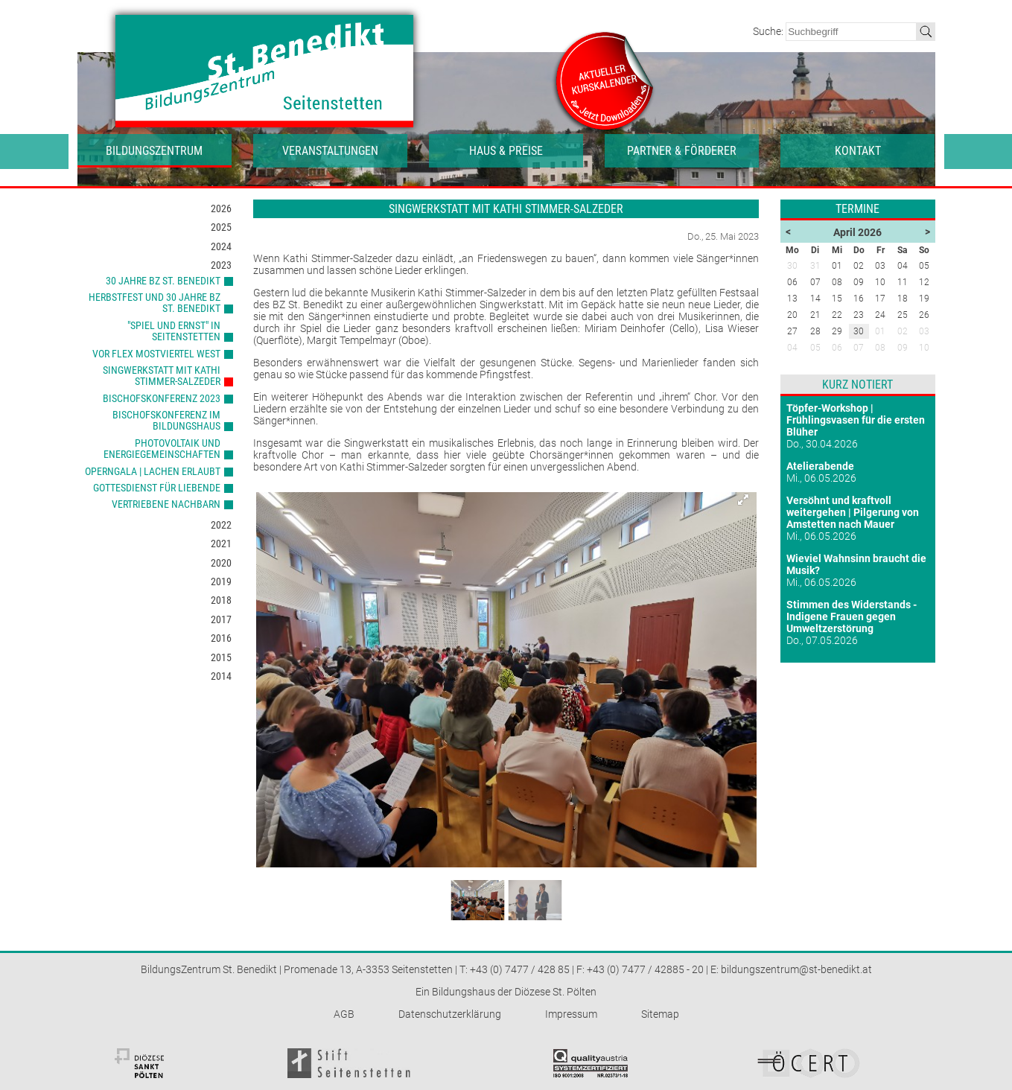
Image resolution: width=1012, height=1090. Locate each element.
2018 (221, 600)
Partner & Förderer (681, 151)
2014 (221, 676)
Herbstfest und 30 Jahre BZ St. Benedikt (154, 302)
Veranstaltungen (330, 151)
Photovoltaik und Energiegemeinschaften (162, 448)
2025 (221, 227)
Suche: (769, 31)
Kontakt (858, 151)
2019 (221, 581)
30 (858, 331)
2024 (221, 246)
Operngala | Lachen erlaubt (152, 471)
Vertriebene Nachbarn (166, 504)
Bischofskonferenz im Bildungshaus (166, 420)
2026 (221, 208)
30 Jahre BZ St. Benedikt (163, 281)
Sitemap (660, 1014)
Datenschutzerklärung (449, 1014)
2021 (221, 543)
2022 (221, 525)
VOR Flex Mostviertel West (156, 354)
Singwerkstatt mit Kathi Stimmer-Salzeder (161, 375)
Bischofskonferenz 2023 (161, 398)
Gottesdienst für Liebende (156, 488)
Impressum (571, 1014)
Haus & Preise (506, 151)
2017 (221, 619)
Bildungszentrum (154, 151)
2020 (221, 563)
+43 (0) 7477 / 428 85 (520, 969)
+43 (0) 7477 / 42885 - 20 (645, 969)
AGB (344, 1014)
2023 (221, 265)
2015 (221, 657)
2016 (221, 638)
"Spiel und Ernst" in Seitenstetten (173, 330)
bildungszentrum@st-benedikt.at (796, 969)
